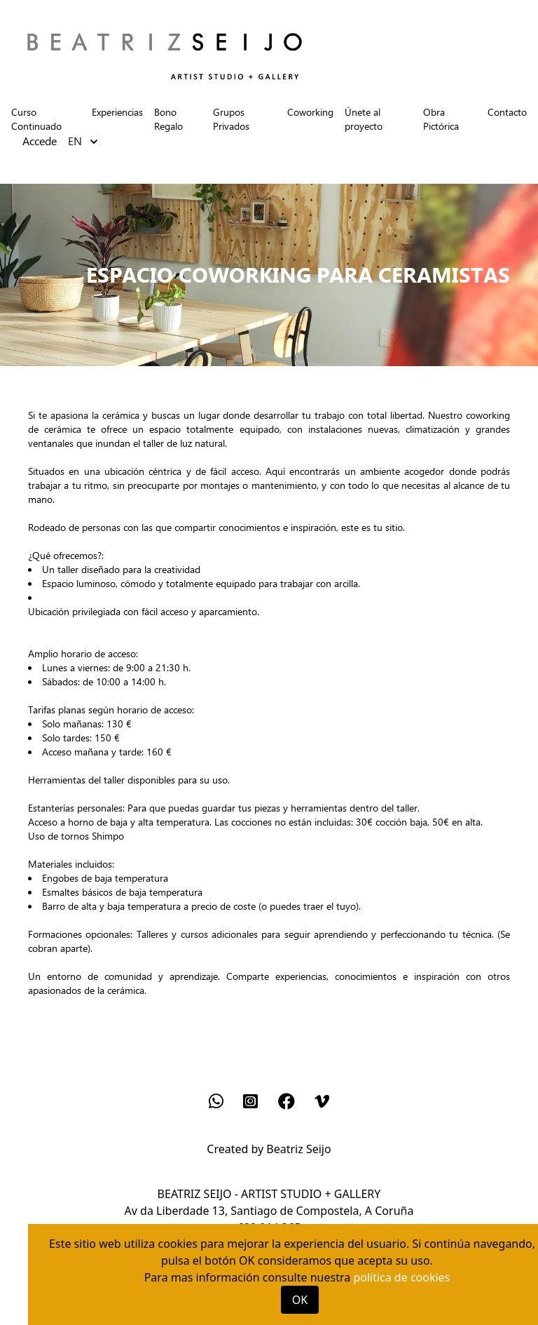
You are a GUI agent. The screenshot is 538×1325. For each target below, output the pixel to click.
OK (300, 1299)
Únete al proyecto (363, 119)
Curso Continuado (36, 119)
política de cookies (401, 1277)
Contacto (507, 112)
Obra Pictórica (441, 119)
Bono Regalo (168, 119)
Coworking (310, 112)
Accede (39, 141)
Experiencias (117, 112)
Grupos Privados (231, 119)
